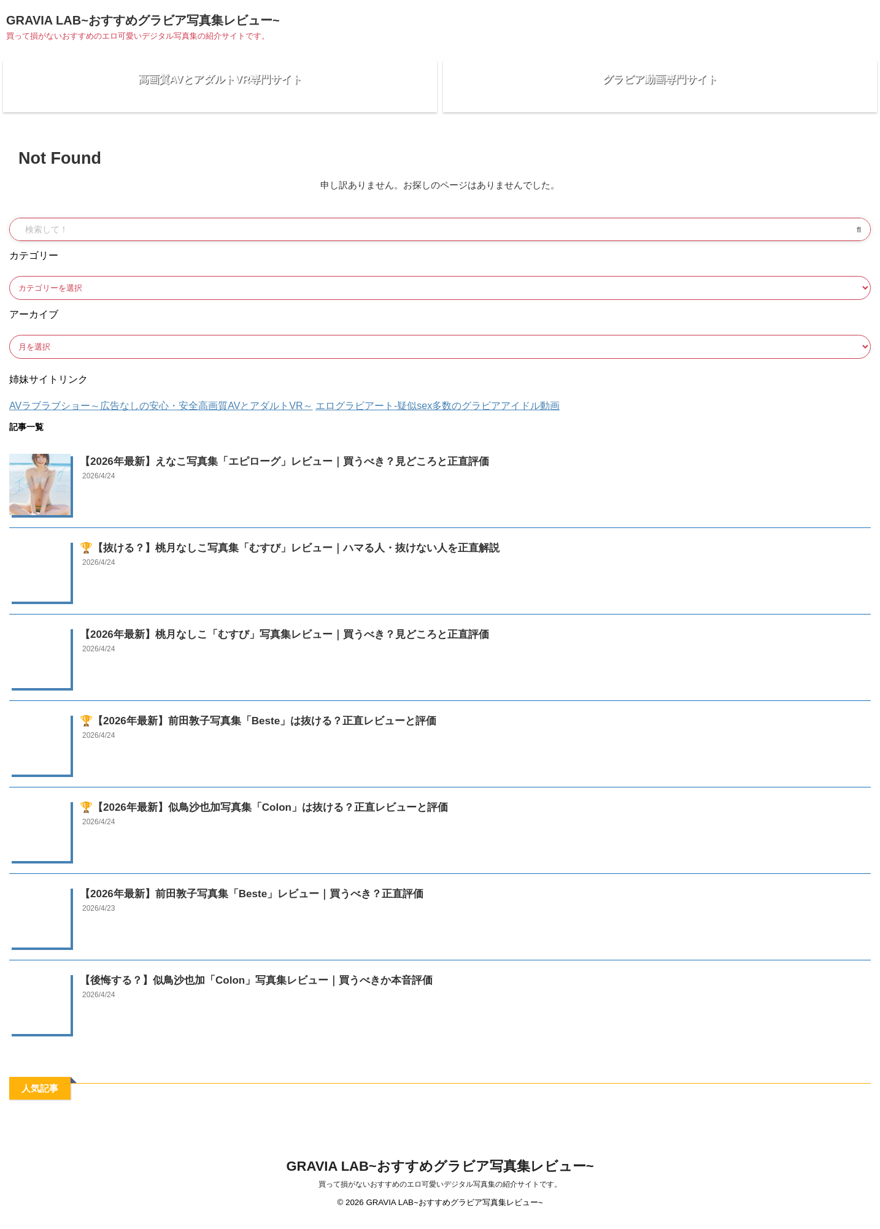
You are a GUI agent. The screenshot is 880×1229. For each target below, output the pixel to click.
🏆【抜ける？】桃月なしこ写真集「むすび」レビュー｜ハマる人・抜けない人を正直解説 (265, 556)
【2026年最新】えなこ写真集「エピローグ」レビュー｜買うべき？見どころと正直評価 (260, 469)
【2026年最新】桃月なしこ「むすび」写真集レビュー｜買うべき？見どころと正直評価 (260, 642)
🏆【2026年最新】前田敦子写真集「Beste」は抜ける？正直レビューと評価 (237, 729)
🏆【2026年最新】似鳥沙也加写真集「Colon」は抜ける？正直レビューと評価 (242, 815)
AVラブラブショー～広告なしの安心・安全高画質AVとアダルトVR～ (161, 415)
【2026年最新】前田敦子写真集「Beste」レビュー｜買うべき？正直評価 (231, 902)
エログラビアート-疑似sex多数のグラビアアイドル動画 (437, 415)
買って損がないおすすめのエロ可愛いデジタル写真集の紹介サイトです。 (440, 1193)
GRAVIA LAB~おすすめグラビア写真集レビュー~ (143, 20)
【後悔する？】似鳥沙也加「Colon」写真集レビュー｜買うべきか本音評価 (236, 988)
